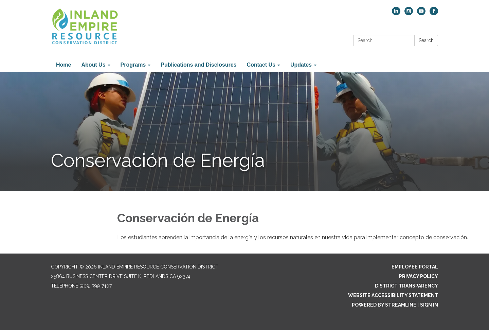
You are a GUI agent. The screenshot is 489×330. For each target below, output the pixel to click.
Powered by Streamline (384, 305)
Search (426, 40)
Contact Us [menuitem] (261, 65)
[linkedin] (396, 13)
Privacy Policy (418, 276)
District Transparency (406, 286)
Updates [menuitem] (301, 65)
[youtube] (421, 13)
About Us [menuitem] (93, 65)
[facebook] (434, 13)
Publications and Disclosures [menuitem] (198, 65)
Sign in (429, 305)
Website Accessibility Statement (393, 295)
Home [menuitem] (63, 65)
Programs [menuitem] (133, 65)
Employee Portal (415, 267)
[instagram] (408, 13)
